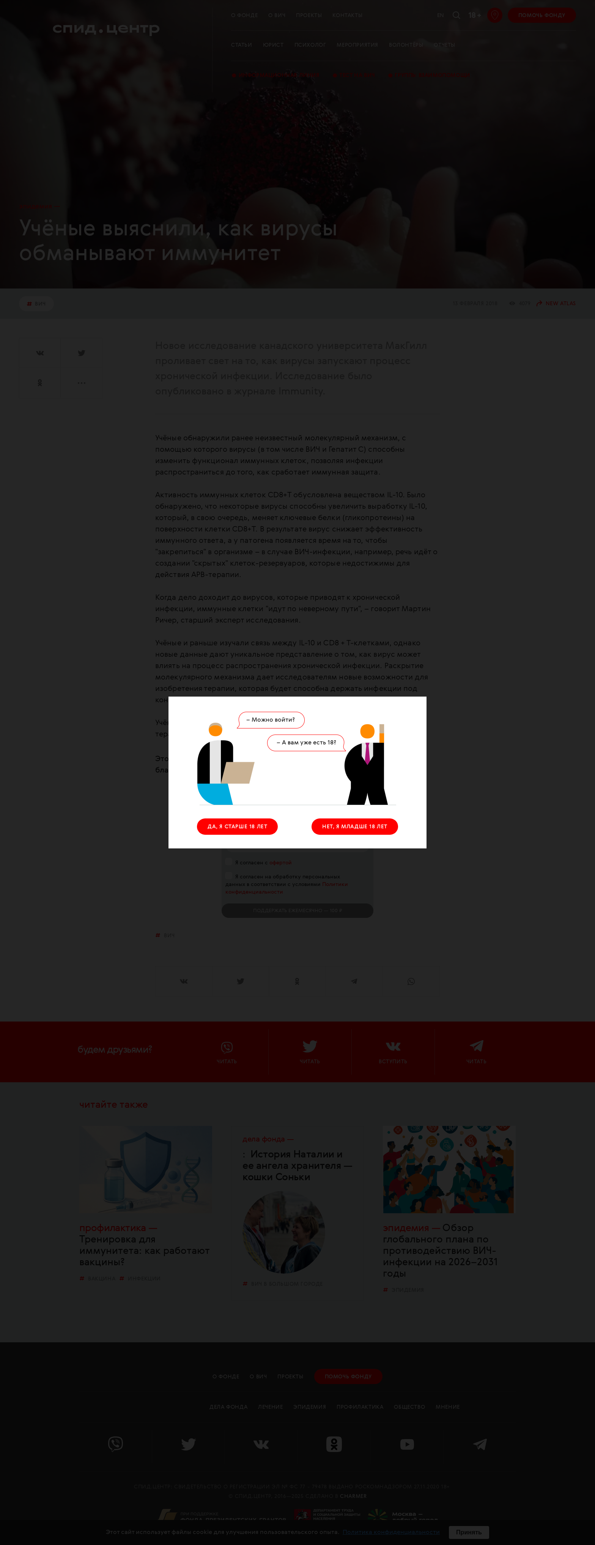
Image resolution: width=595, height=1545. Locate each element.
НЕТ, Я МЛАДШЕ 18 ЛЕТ (354, 826)
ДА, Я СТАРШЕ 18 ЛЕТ (237, 826)
